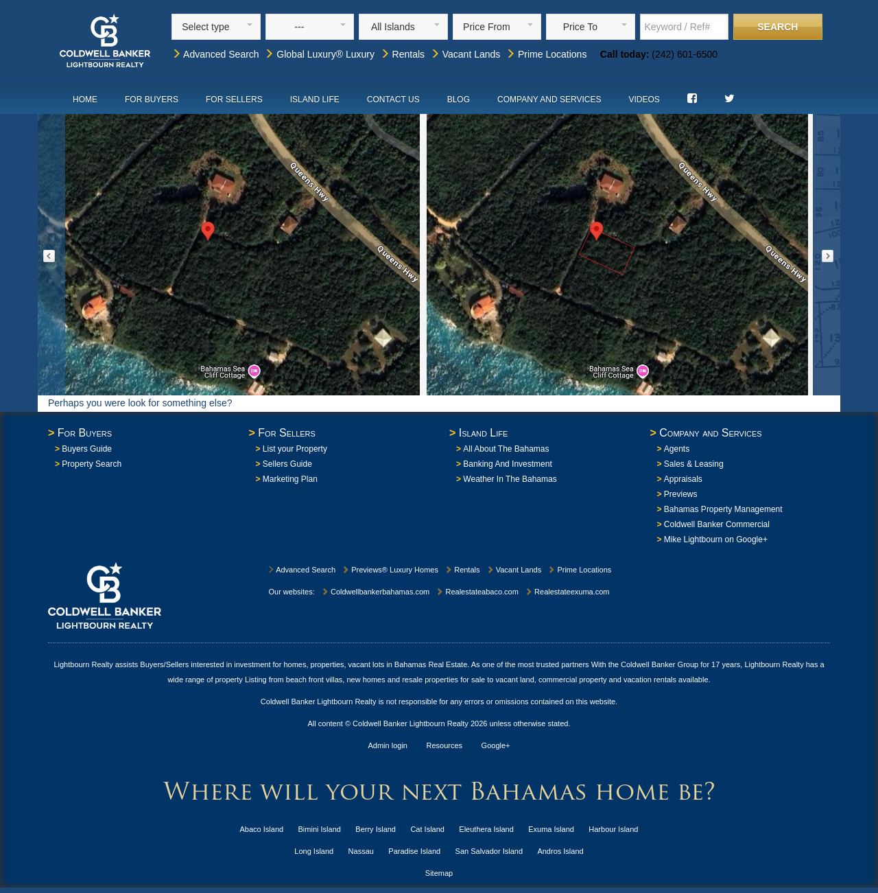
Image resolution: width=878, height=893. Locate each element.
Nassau (361, 851)
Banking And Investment (507, 464)
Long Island (313, 851)
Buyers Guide (87, 449)
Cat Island (427, 829)
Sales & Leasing (694, 464)
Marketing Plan (290, 479)
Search (777, 26)
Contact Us (393, 99)
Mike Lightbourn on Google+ (716, 539)
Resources (445, 745)
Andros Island (560, 851)
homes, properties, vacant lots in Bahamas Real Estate (375, 664)
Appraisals (683, 479)
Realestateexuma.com (567, 592)
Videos (643, 99)
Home (85, 99)
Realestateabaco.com (477, 592)
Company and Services (549, 99)
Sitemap (439, 873)
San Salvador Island (489, 851)
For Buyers (151, 99)
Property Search (91, 464)
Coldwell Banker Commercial (717, 524)
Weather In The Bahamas (509, 479)
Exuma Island (551, 829)
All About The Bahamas (506, 449)
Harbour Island (613, 829)
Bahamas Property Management (723, 509)
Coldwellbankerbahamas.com (375, 592)
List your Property (295, 449)
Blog (458, 99)
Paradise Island (414, 851)
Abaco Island (262, 829)
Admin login (387, 745)
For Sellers (234, 99)
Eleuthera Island (486, 829)
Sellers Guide (287, 464)
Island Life (315, 99)
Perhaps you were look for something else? (140, 402)
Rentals (402, 54)
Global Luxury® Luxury (319, 54)
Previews (681, 494)
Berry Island (375, 829)
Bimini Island (319, 829)
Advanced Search (215, 54)
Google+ (496, 745)
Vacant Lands (465, 54)
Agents (676, 449)
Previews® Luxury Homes (390, 570)
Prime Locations (546, 54)
